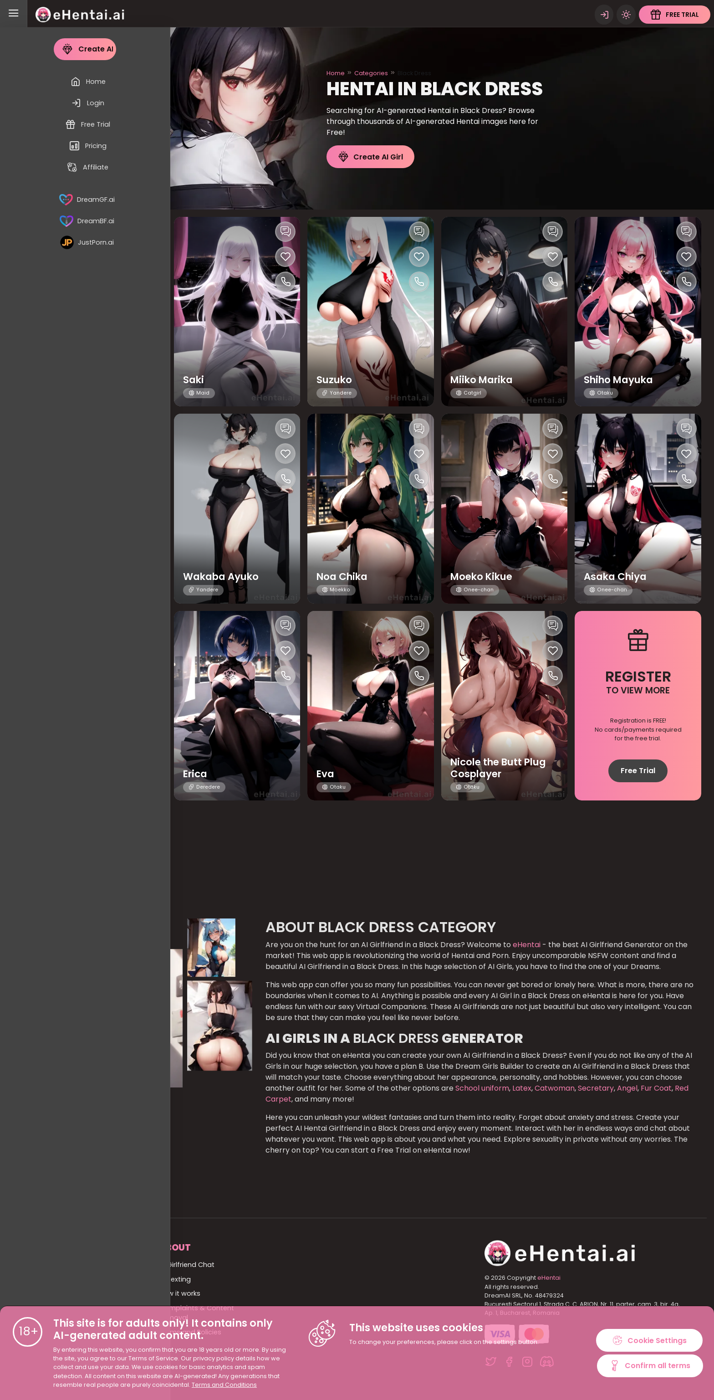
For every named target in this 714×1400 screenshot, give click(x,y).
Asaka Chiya (617, 576)
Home (335, 73)
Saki (194, 380)
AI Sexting (175, 1279)
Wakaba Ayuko (224, 576)
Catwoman (554, 1088)
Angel (626, 1088)
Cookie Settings (649, 1339)
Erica (196, 774)
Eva (325, 774)
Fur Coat (655, 1088)
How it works (179, 1293)
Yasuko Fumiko (89, 576)
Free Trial (638, 770)
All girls (62, 1293)
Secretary (595, 1088)
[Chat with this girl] (152, 231)
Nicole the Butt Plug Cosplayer (501, 767)
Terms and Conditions (224, 1385)
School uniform (482, 1088)
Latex (520, 1088)
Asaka (66, 380)
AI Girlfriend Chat (186, 1264)
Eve (58, 774)
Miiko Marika (484, 380)
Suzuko (335, 380)
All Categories (74, 1279)
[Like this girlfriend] (152, 256)
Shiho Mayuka (621, 380)
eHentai (527, 944)
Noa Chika (344, 576)
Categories (371, 73)
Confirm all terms (649, 1366)
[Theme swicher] (625, 13)
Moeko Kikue (484, 576)
